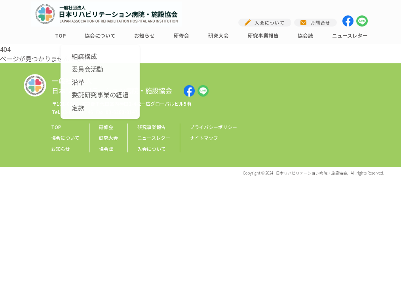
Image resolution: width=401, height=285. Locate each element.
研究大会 (218, 35)
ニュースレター (350, 35)
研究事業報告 (263, 35)
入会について (151, 148)
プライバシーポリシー (213, 127)
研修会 (181, 35)
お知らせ (144, 35)
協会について (100, 35)
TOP (60, 35)
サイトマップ (204, 137)
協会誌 (305, 35)
